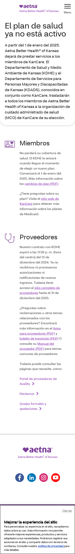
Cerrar (67, 510)
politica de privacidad (51, 546)
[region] (37, 529)
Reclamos (27, 393)
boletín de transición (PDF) (39, 338)
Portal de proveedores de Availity (38, 381)
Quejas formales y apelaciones (33, 406)
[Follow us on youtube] (55, 477)
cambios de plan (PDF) (41, 183)
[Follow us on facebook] (19, 477)
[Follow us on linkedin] (31, 477)
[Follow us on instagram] (43, 477)
